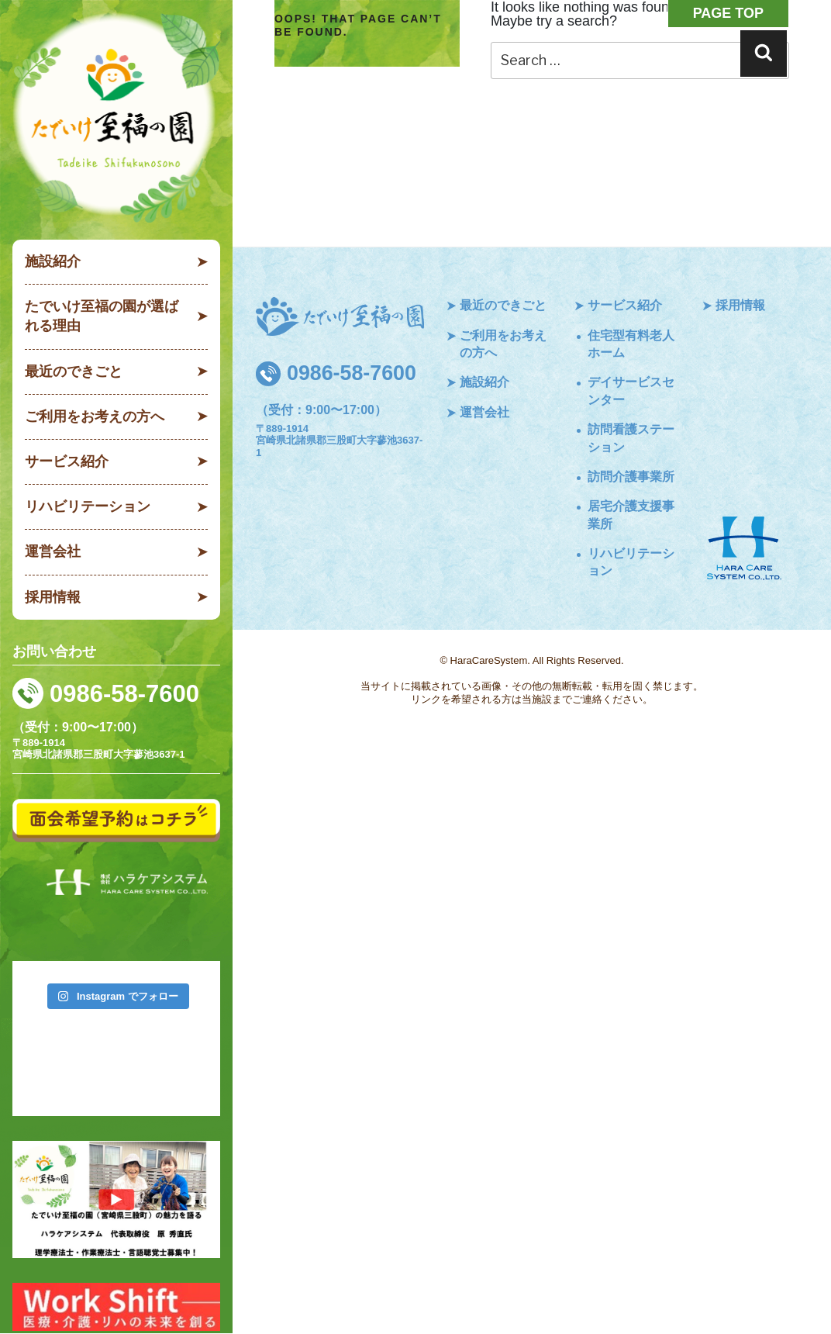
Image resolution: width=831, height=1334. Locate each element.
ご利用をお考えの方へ (94, 416)
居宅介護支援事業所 (631, 514)
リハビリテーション (87, 506)
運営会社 (53, 551)
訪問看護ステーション (631, 438)
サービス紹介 (67, 461)
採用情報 (53, 597)
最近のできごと (73, 371)
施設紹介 (53, 261)
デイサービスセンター (631, 390)
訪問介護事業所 (631, 476)
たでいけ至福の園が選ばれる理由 (101, 316)
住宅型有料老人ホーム (631, 344)
